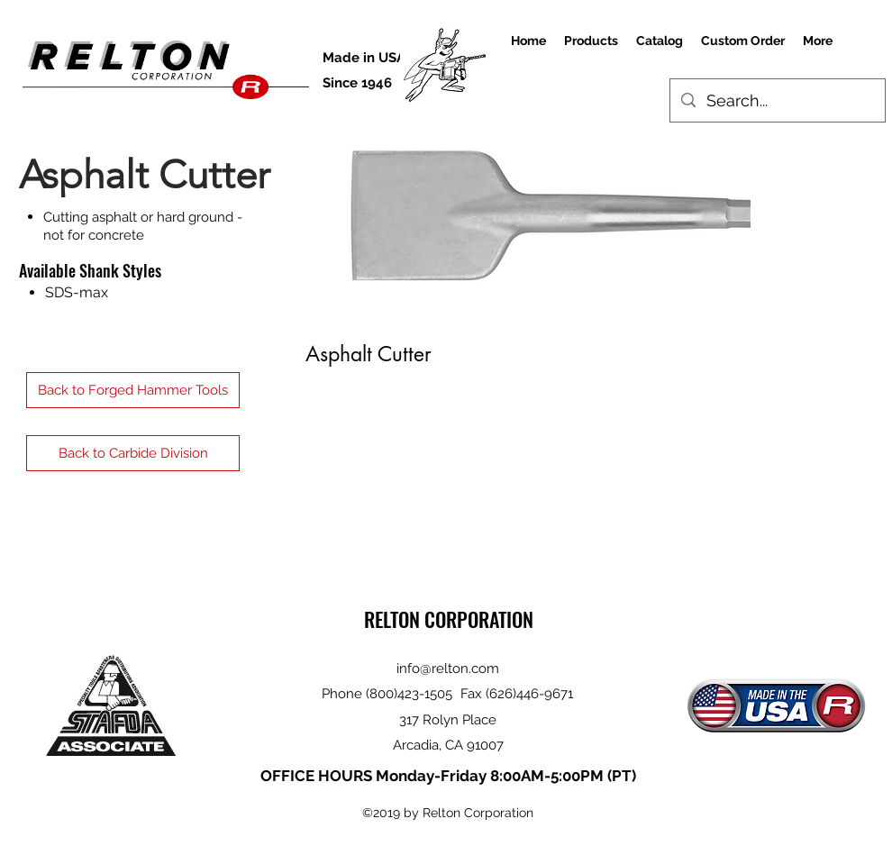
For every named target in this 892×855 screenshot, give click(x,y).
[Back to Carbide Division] (133, 453)
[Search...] (776, 101)
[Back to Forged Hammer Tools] (133, 390)
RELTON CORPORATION (448, 619)
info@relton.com (447, 668)
